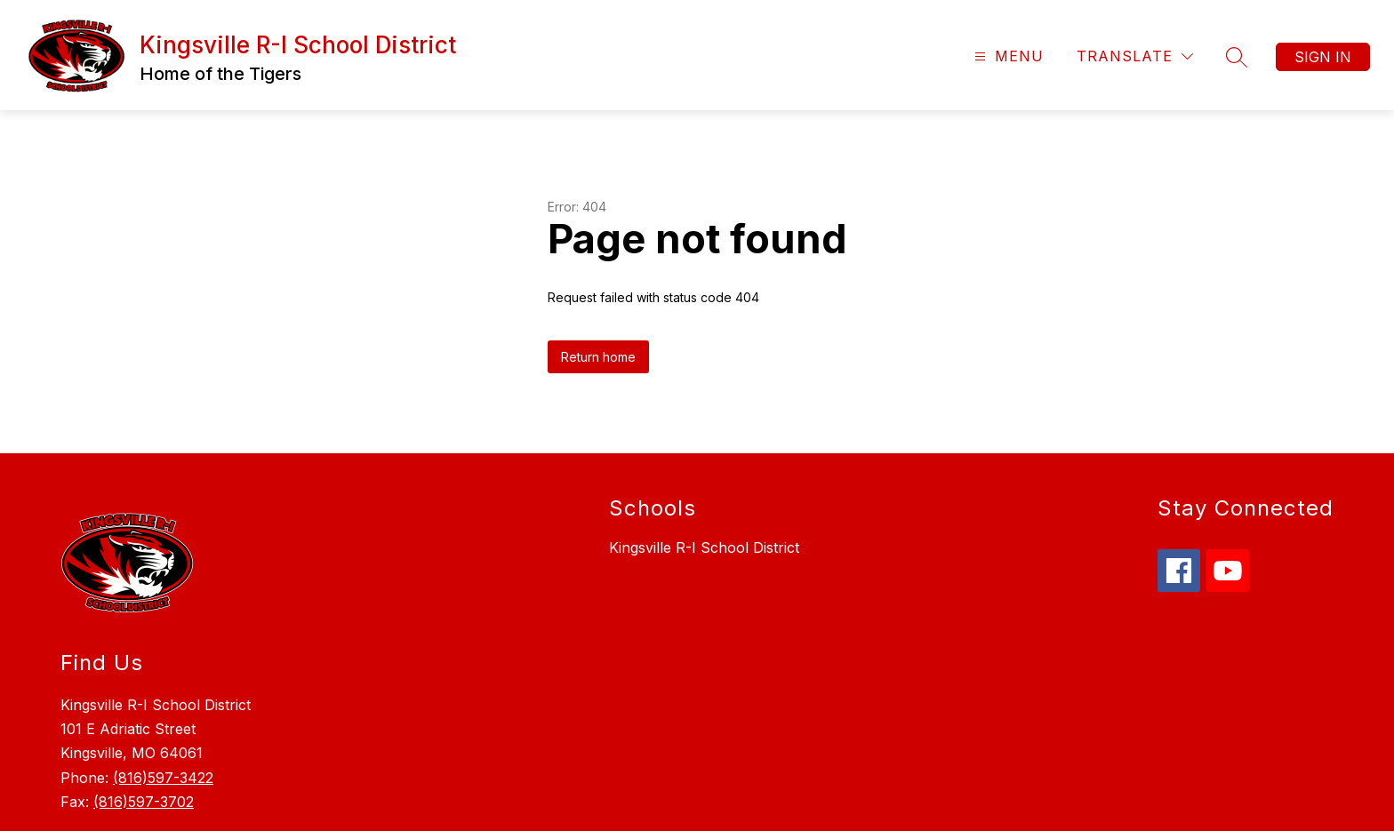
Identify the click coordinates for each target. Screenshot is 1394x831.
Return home (598, 356)
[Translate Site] (1135, 56)
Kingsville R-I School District (704, 547)
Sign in (1322, 57)
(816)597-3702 (143, 802)
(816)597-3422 (163, 778)
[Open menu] (1007, 56)
